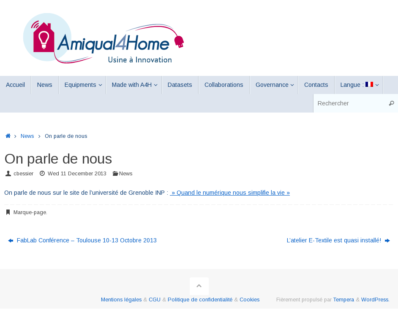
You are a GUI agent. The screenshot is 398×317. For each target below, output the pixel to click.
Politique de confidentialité (200, 300)
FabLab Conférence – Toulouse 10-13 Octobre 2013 (82, 240)
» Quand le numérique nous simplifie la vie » (230, 192)
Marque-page (30, 212)
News (27, 136)
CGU (155, 300)
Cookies (249, 300)
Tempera (343, 300)
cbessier (23, 174)
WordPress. (375, 300)
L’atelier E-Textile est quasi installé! (338, 240)
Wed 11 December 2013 (77, 174)
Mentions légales (121, 300)
